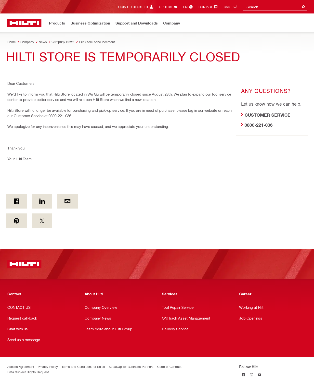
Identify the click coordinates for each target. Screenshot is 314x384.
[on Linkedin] (42, 201)
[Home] (24, 23)
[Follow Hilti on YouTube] (259, 375)
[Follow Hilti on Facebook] (243, 375)
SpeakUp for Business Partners (131, 366)
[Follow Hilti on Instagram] (251, 375)
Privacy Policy (48, 366)
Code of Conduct (169, 366)
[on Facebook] (16, 201)
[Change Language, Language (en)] (189, 7)
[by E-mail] (67, 201)
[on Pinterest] (16, 220)
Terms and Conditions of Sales (83, 366)
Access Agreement (20, 366)
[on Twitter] (42, 220)
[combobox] (275, 7)
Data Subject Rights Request (28, 372)
